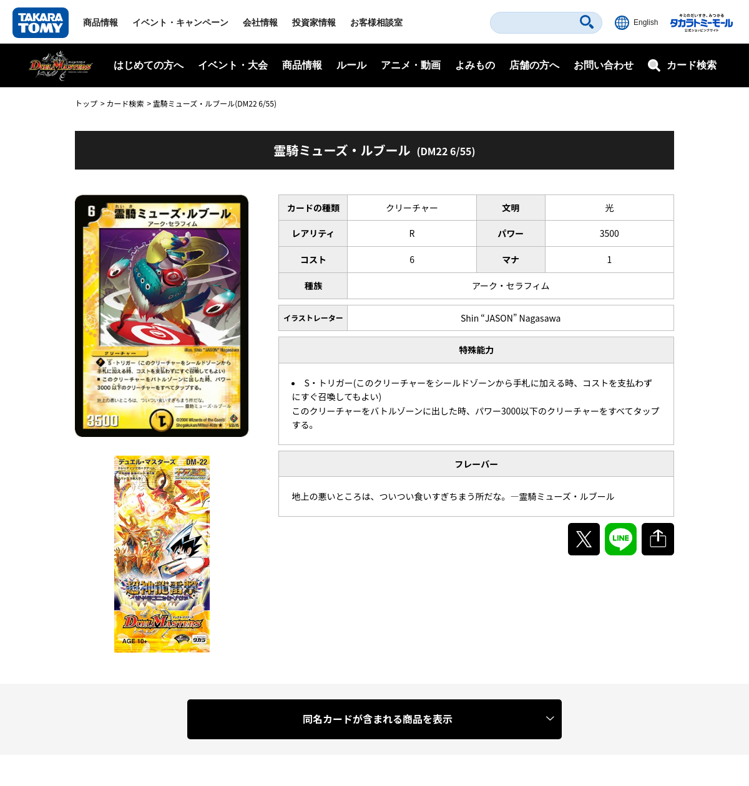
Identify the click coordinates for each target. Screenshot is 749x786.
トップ (86, 103)
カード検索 (125, 103)
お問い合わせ (604, 65)
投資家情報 (314, 22)
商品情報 (100, 22)
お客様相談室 (376, 22)
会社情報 (260, 22)
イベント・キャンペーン (180, 22)
